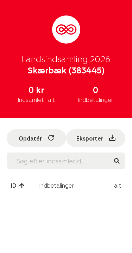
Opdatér (37, 138)
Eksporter (96, 138)
